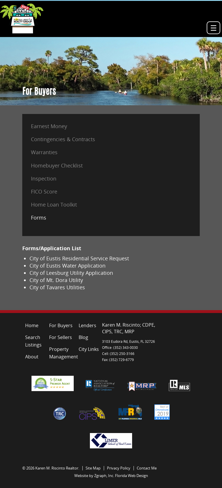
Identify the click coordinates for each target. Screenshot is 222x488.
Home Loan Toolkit (54, 204)
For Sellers (60, 337)
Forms (38, 217)
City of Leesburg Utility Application (71, 272)
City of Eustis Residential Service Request (79, 258)
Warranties (44, 152)
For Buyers (61, 325)
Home (31, 325)
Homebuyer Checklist (57, 165)
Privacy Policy (118, 468)
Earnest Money (49, 126)
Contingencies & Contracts (63, 139)
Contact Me (147, 468)
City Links (89, 349)
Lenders (87, 325)
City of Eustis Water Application (67, 265)
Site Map (93, 468)
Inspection (43, 178)
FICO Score (44, 191)
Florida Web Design (131, 475)
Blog (83, 337)
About (31, 356)
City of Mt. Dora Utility (56, 280)
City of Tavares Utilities (57, 287)
